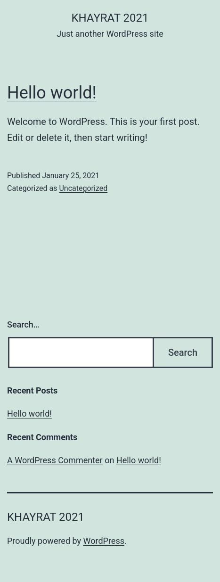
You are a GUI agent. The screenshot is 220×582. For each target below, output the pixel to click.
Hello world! (52, 93)
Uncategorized (83, 188)
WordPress (103, 541)
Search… (23, 324)
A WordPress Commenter (55, 460)
